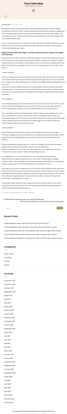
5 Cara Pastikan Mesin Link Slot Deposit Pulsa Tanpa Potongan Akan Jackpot (30, 234)
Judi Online (8, 258)
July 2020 (7, 380)
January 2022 (8, 314)
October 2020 (9, 369)
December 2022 (9, 281)
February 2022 (9, 310)
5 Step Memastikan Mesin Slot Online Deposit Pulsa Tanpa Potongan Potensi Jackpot (33, 238)
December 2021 (9, 318)
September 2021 (9, 329)
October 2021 (8, 325)
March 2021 (8, 351)
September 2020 (10, 373)
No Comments (17, 25)
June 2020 (7, 384)
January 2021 (8, 358)
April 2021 (7, 347)
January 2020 (8, 403)
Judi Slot (7, 261)
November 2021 (9, 321)
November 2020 (9, 366)
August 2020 (8, 377)
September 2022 (10, 292)
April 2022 (7, 303)
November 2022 (9, 284)
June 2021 (7, 340)
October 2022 (9, 288)
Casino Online (8, 254)
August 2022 (8, 295)
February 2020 (9, 399)
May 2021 (7, 343)
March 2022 (8, 307)
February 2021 (9, 355)
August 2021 (8, 332)
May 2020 (7, 388)
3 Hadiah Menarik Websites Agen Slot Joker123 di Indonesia (23, 199)
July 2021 (7, 336)
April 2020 (7, 391)
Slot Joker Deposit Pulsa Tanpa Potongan (20, 192)
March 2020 (8, 395)
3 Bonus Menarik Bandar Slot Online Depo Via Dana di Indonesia (42, 201)
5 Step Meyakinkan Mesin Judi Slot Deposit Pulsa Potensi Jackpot (26, 223)
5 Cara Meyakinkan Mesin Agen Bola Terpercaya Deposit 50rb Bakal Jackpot (30, 227)
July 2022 (7, 299)
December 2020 (9, 362)
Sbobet (6, 265)
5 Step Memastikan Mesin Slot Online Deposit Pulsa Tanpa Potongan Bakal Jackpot (32, 231)
